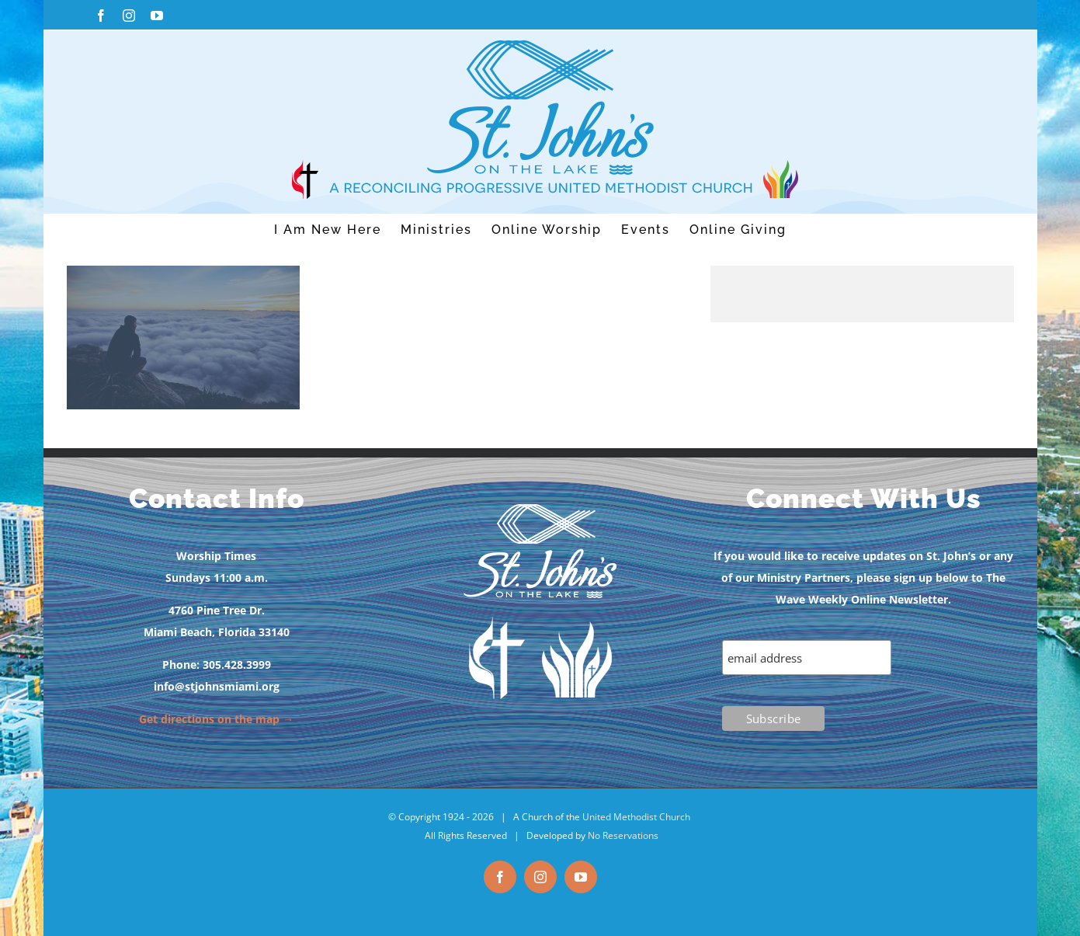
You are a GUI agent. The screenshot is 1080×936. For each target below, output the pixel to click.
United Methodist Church (636, 816)
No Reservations (623, 835)
